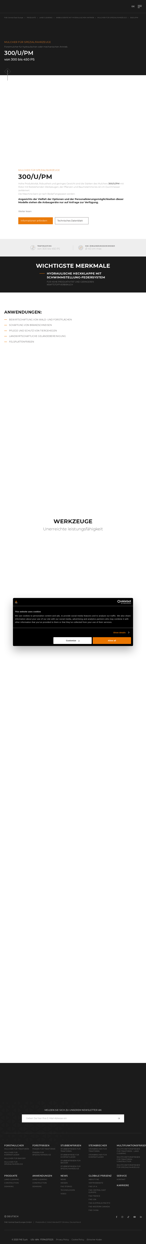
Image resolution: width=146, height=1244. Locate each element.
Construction (11, 1183)
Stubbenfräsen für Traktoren (71, 1150)
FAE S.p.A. (93, 1186)
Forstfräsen (41, 1145)
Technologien (68, 1190)
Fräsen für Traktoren (43, 1149)
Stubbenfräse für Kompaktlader (70, 1156)
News (64, 1176)
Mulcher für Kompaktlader (11, 1153)
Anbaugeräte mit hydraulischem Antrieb (75, 18)
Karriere (123, 1185)
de (133, 6)
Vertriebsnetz (96, 1183)
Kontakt (121, 1179)
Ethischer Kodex (94, 1239)
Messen (64, 1183)
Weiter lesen (25, 211)
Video (63, 1194)
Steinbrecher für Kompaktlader (98, 1156)
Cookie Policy (78, 1239)
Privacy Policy (62, 1239)
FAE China (94, 1210)
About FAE (94, 1179)
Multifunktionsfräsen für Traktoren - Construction (128, 1159)
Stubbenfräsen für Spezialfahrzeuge (71, 1167)
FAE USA (92, 1199)
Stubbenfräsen (71, 1145)
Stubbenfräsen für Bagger (71, 1162)
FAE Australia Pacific (100, 1203)
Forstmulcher (14, 1145)
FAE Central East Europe (13, 18)
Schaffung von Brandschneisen (30, 325)
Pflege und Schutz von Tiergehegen (33, 330)
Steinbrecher (98, 1145)
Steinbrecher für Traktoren (98, 1150)
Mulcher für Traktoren (16, 1149)
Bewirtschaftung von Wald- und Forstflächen (40, 319)
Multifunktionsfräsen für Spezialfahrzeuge (128, 1166)
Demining (9, 1186)
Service (122, 1176)
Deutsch (11, 1216)
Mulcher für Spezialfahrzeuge (112, 18)
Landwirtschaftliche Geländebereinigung (37, 336)
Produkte (31, 18)
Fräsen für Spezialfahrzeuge (41, 1153)
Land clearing (46, 18)
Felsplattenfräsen (21, 341)
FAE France (94, 1196)
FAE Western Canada (99, 1207)
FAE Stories (66, 1186)
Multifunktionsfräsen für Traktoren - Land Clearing (128, 1151)
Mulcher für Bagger (14, 1158)
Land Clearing (39, 1179)
